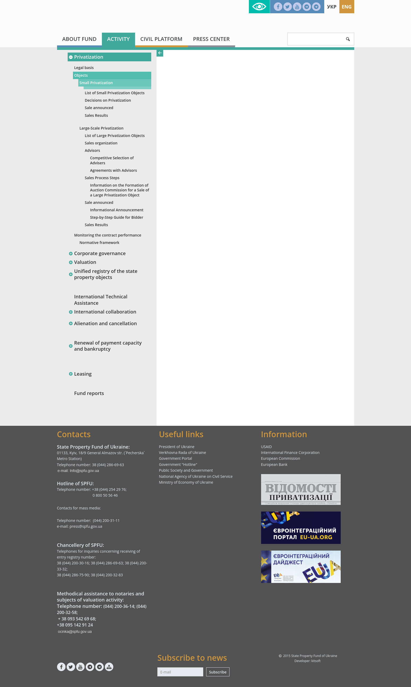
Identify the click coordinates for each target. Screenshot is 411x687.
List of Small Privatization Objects (115, 92)
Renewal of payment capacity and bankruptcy (105, 346)
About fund (79, 38)
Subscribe (218, 672)
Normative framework (99, 242)
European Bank (274, 464)
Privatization (86, 57)
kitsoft (316, 661)
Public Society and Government (186, 470)
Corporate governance (97, 253)
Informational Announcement (117, 209)
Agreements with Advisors (113, 170)
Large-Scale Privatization (102, 128)
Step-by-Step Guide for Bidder (116, 217)
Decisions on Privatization (108, 100)
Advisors (92, 150)
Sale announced (99, 107)
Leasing (80, 374)
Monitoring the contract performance (107, 235)
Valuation (82, 262)
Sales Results (96, 115)
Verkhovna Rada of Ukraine (182, 452)
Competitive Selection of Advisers (112, 160)
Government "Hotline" (178, 464)
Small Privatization (96, 82)
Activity (118, 38)
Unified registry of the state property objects (103, 274)
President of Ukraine (176, 446)
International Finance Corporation (290, 452)
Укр (331, 6)
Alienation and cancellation (103, 323)
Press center (211, 38)
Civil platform (161, 38)
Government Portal (175, 458)
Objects (81, 75)
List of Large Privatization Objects (115, 135)
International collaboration (102, 311)
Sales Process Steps (102, 177)
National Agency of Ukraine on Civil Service (196, 476)
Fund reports (89, 393)
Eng (347, 6)
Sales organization (101, 142)
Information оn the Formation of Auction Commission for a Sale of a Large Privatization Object (119, 190)
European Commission (280, 458)
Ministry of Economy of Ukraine (186, 482)
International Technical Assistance (101, 299)
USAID (266, 446)
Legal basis (84, 67)
